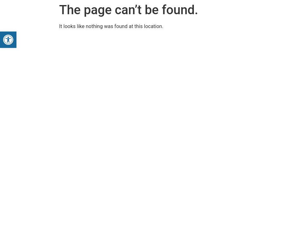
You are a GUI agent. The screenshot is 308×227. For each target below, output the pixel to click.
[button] (8, 40)
